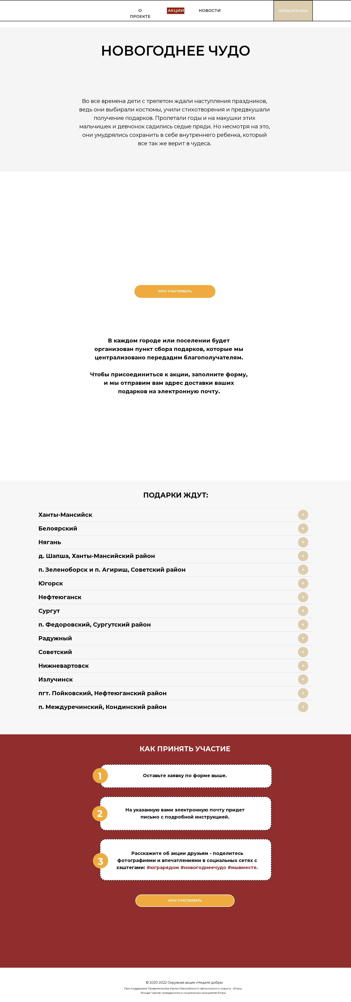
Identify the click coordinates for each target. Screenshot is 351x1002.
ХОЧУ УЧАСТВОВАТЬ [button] (175, 291)
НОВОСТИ (210, 10)
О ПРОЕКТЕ (140, 13)
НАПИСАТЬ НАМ (293, 10)
